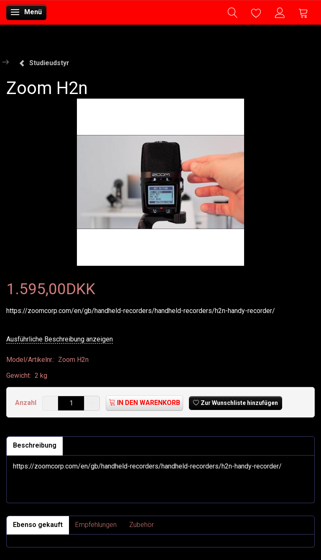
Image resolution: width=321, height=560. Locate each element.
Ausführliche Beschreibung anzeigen (59, 339)
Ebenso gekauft (38, 525)
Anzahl (26, 403)
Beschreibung (34, 445)
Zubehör (141, 525)
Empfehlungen (96, 525)
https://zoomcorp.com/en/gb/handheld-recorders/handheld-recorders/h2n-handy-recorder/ (140, 311)
